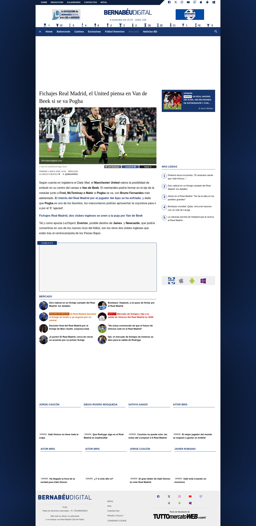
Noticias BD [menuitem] (150, 31)
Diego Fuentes (50, 174)
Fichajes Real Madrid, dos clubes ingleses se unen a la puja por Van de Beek (91, 215)
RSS (109, 506)
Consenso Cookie (117, 521)
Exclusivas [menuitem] (94, 31)
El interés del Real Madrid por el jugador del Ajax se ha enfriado (98, 198)
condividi (130, 167)
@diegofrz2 (70, 174)
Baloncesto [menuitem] (63, 31)
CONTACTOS (90, 2)
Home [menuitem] (49, 31)
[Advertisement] (128, 61)
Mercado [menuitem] (134, 31)
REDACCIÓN (57, 2)
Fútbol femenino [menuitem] (114, 31)
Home (44, 2)
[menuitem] (40, 31)
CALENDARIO (74, 2)
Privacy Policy (115, 516)
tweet (148, 167)
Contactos (113, 511)
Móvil (110, 501)
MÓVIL (104, 2)
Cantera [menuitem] (79, 31)
